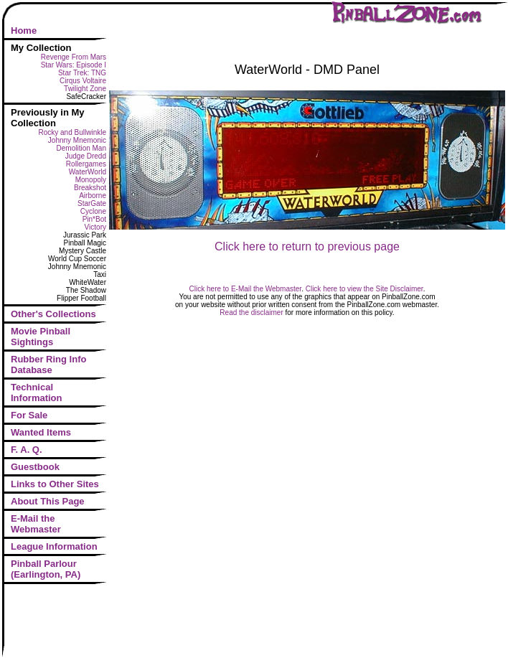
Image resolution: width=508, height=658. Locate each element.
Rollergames (86, 164)
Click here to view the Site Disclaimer (364, 289)
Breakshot (90, 188)
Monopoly (90, 180)
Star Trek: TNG (82, 73)
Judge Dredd (85, 156)
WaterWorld (87, 172)
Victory (95, 227)
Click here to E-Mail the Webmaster (245, 289)
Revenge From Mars (73, 57)
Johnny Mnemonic (77, 140)
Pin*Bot (94, 219)
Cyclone (93, 211)
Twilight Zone (85, 89)
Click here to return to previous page (307, 246)
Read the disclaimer (251, 312)
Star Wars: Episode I (73, 65)
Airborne (92, 195)
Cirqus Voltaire (83, 81)
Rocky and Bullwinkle (73, 132)
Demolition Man (81, 148)
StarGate (91, 203)
